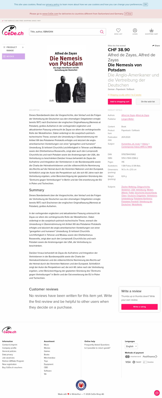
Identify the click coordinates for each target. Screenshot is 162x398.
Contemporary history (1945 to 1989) (137, 147)
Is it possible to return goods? (97, 348)
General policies (9, 351)
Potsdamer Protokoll (130, 202)
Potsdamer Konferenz (143, 199)
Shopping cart (151, 31)
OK (145, 4)
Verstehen (126, 190)
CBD (46, 367)
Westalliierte (137, 205)
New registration (9, 364)
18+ (45, 374)
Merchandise (49, 358)
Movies (47, 348)
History (145, 144)
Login (135, 31)
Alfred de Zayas (128, 115)
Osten (124, 196)
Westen (150, 190)
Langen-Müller (128, 119)
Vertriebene (152, 196)
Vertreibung (141, 190)
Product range (12, 49)
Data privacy (7, 354)
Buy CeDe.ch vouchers (12, 367)
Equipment (48, 364)
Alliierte (125, 193)
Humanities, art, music (131, 144)
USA (133, 190)
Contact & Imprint (9, 345)
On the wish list (148, 101)
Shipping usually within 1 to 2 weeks (125, 95)
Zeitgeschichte (143, 187)
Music (46, 345)
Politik (131, 193)
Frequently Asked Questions (97, 345)
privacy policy (52, 4)
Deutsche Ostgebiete (137, 196)
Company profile (9, 348)
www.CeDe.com (50, 13)
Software (48, 371)
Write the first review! (117, 46)
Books (10, 56)
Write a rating (139, 307)
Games (47, 351)
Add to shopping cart (119, 101)
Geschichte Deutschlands (146, 193)
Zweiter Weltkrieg (129, 187)
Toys (46, 361)
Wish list (118, 31)
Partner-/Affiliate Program (13, 361)
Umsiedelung (127, 199)
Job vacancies (8, 358)
